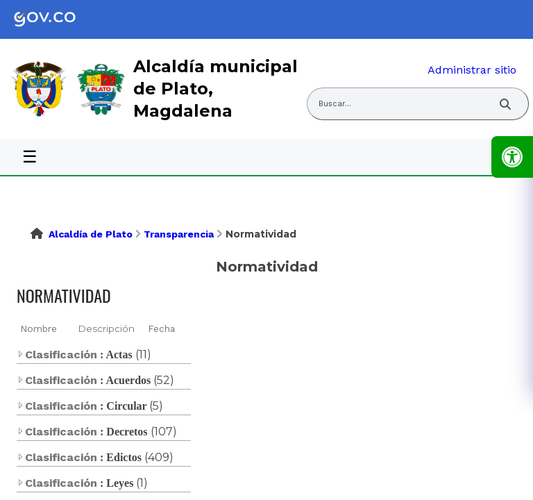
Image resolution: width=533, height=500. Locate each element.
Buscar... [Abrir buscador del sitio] (335, 103)
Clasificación (57, 354)
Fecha (161, 328)
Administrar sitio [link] (472, 69)
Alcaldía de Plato (91, 234)
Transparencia (179, 234)
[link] (55, 19)
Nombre (38, 328)
